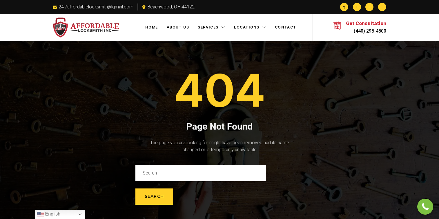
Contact (285, 27)
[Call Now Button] (425, 207)
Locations (250, 27)
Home (151, 27)
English (48, 214)
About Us (178, 27)
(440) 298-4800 (370, 31)
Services (211, 27)
